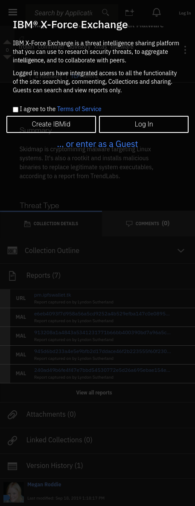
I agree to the (60, 109)
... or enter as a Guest (97, 144)
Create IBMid (51, 124)
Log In (144, 124)
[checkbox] (15, 109)
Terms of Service (79, 109)
